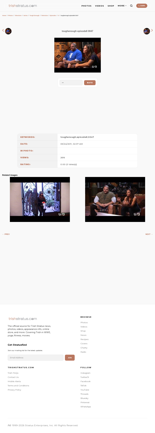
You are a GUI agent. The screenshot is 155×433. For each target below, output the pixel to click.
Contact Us (13, 377)
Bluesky (84, 398)
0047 (91, 137)
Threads (84, 394)
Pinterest (84, 402)
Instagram (85, 373)
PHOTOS (86, 6)
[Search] (131, 5)
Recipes (84, 339)
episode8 (82, 137)
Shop (83, 331)
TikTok (83, 385)
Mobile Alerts (14, 381)
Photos (10, 15)
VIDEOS (99, 6)
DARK (141, 6)
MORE (122, 6)
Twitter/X (84, 377)
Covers (83, 343)
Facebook (85, 381)
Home (4, 15)
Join (70, 358)
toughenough (68, 137)
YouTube (84, 390)
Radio (83, 352)
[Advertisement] (77, 110)
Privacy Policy (14, 390)
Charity (83, 348)
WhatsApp (85, 406)
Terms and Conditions (18, 385)
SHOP (111, 6)
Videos (83, 327)
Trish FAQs (13, 373)
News (83, 335)
